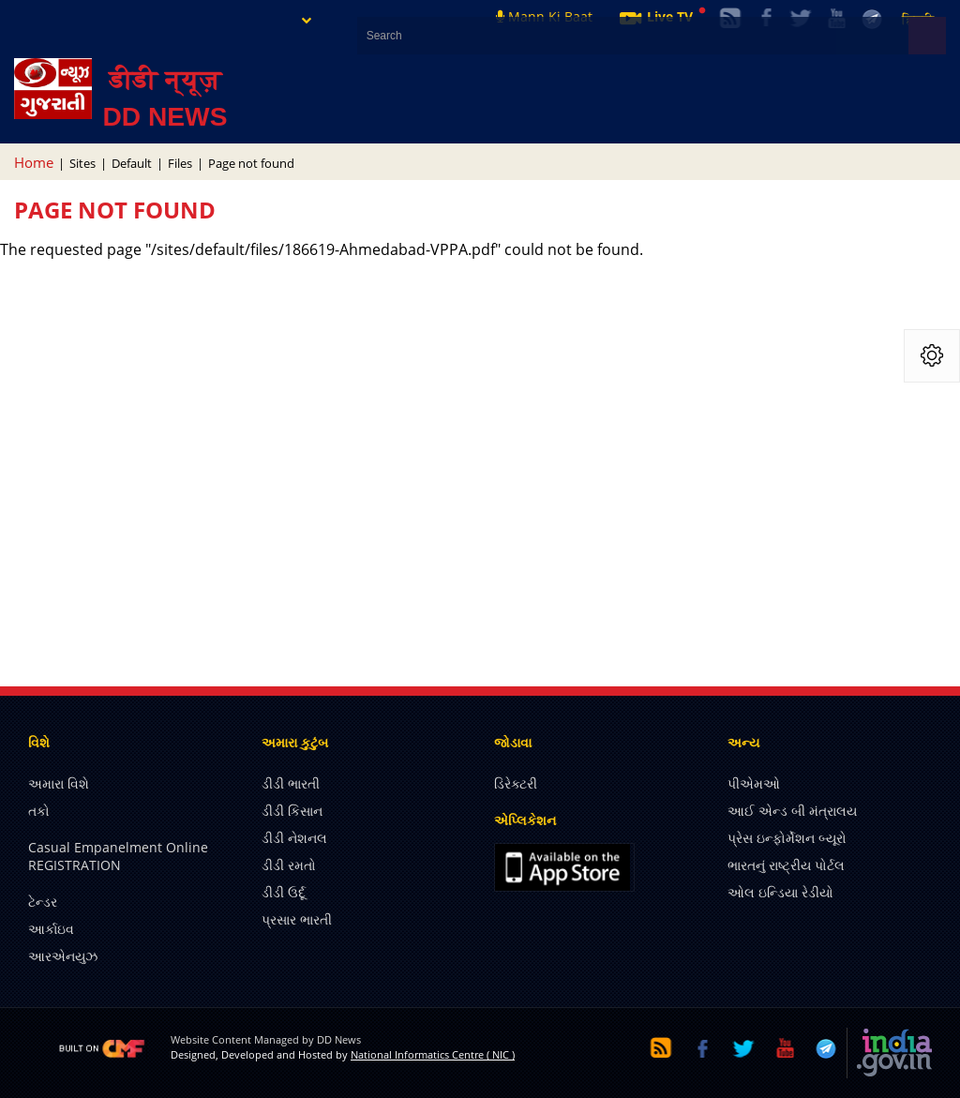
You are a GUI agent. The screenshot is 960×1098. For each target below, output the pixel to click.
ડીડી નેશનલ (294, 838)
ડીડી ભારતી (291, 783)
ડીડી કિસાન (292, 811)
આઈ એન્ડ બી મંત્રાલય (792, 811)
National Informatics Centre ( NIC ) (433, 1054)
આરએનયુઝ (63, 956)
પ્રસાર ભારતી (297, 919)
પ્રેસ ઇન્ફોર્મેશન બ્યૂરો (787, 838)
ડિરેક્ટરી (515, 783)
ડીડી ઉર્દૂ (284, 892)
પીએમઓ (754, 783)
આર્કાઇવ (51, 929)
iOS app (564, 867)
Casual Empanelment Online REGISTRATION (118, 856)
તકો (39, 811)
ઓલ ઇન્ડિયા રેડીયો (780, 892)
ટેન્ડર (42, 901)
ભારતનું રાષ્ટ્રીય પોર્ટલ (786, 865)
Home (33, 162)
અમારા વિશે (58, 783)
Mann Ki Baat (544, 16)
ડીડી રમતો (289, 865)
